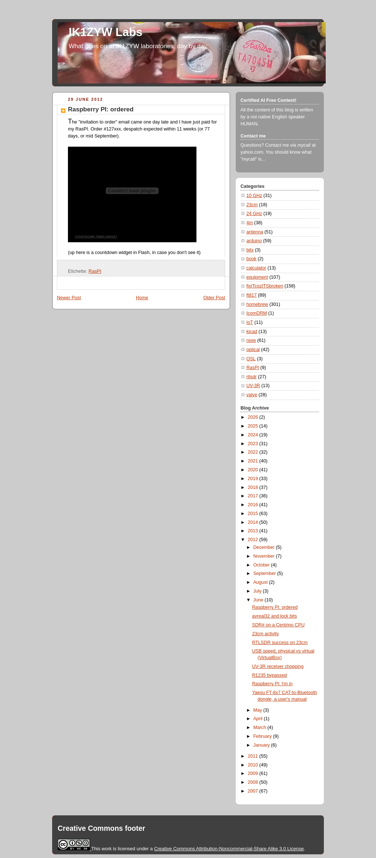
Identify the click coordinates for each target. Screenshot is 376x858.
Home (142, 297)
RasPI (94, 271)
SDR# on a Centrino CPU (278, 625)
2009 (254, 773)
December (264, 547)
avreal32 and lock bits (274, 616)
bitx (250, 250)
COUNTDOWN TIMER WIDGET (96, 236)
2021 (254, 461)
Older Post (214, 297)
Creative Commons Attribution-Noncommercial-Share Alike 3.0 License (229, 848)
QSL (251, 358)
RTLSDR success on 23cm (280, 642)
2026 (254, 417)
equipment (257, 277)
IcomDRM (256, 313)
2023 (254, 443)
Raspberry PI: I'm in (272, 683)
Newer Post (69, 297)
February (263, 736)
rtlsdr (251, 376)
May (258, 710)
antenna (254, 232)
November (264, 556)
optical (253, 349)
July (258, 591)
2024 (254, 434)
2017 (254, 495)
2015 (254, 513)
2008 (254, 782)
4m (249, 222)
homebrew (257, 304)
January (262, 745)
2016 (254, 504)
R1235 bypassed (269, 675)
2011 (254, 756)
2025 (254, 426)
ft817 (251, 295)
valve (251, 394)
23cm (252, 204)
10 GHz (254, 195)
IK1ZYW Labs (105, 32)
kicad (251, 331)
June (259, 600)
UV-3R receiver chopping (278, 666)
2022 (254, 452)
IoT (249, 322)
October (262, 565)
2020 (254, 469)
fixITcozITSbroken (264, 286)
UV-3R (253, 385)
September (265, 573)
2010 (254, 765)
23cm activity (265, 633)
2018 (254, 487)
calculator (256, 268)
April (258, 718)
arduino (254, 240)
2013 (254, 530)
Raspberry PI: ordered (101, 109)
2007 (254, 791)
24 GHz (254, 213)
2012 (254, 539)
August (261, 582)
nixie (251, 340)
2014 (254, 522)
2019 (254, 478)
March (260, 727)
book (251, 258)
